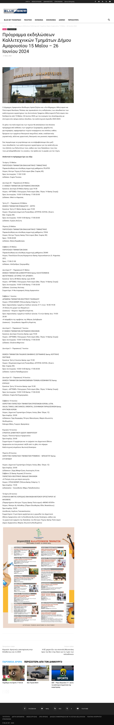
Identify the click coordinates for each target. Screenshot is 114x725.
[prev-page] (3, 691)
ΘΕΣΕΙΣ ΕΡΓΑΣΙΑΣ (36, 1)
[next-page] (7, 691)
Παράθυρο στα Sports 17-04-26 (12, 683)
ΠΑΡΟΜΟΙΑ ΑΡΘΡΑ (12, 661)
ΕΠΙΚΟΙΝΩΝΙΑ (58, 1)
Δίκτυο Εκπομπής (69, 1)
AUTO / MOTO (31, 680)
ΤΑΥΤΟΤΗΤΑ (6, 717)
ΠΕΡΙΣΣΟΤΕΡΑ (73, 20)
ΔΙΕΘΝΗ (62, 20)
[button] (109, 20)
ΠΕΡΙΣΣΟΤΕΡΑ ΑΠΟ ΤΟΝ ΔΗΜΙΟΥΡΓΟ (43, 661)
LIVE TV (28, 1)
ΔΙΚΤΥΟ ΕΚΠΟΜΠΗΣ (18, 717)
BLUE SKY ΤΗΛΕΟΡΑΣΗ (12, 20)
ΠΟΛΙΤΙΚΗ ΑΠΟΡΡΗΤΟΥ (94, 717)
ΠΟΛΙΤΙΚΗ (28, 20)
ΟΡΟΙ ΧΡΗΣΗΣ (43, 717)
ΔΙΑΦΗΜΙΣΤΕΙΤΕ (48, 1)
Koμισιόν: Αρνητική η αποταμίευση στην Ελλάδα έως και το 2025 (17, 651)
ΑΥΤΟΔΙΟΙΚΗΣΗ (12, 29)
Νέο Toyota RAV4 (32, 683)
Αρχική (4, 26)
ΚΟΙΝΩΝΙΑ (39, 20)
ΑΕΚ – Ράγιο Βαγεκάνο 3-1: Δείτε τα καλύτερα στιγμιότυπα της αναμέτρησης (63, 685)
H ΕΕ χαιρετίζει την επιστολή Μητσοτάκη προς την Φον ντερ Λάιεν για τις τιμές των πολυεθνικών (57, 652)
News (10, 26)
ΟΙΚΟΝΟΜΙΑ (51, 20)
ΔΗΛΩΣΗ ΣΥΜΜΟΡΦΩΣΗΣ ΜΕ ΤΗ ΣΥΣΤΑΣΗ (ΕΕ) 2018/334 (67, 717)
